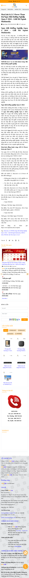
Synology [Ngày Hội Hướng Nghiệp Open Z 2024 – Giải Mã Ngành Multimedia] (3, 513)
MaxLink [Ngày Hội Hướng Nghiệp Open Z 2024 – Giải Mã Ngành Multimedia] (6, 230)
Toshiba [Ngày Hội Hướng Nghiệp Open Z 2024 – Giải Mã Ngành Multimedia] (7, 513)
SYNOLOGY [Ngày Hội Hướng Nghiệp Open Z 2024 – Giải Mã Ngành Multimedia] (12, 330)
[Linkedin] (12, 240)
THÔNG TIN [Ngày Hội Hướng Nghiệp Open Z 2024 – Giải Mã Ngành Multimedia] (18, 9)
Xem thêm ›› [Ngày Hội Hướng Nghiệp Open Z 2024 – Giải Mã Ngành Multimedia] (5, 298)
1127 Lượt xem (21, 24)
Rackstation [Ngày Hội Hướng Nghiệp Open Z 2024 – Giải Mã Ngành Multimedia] (10, 333)
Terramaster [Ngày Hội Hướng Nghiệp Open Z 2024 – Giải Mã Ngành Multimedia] (7, 517)
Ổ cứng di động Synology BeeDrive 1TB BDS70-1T (21, 349)
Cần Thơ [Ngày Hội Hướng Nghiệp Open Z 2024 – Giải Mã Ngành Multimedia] (11, 234)
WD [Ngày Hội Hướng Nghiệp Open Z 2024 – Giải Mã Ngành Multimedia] (14, 513)
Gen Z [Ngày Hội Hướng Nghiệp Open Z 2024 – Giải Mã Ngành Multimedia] (18, 234)
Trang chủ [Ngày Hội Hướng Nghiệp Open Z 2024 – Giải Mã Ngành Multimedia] (3, 9)
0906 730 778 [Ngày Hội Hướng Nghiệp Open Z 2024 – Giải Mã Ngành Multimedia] (16, 1)
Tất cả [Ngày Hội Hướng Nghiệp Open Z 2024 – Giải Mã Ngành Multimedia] (5, 330)
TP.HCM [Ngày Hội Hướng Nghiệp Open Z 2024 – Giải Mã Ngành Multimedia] (6, 234)
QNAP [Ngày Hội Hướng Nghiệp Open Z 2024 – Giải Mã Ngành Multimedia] (2, 517)
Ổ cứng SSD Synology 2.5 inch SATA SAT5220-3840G (8, 349)
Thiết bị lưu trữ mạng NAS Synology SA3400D (8, 366)
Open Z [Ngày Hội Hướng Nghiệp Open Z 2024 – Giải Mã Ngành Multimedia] (15, 234)
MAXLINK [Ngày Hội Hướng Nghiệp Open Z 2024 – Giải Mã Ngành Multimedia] (10, 9)
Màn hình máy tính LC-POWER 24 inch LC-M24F (7, 383)
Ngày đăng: (4, 24)
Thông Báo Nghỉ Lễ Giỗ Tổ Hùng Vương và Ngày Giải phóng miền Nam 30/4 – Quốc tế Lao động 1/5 (14, 263)
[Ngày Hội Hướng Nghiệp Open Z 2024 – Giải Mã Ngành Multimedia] (6, 240)
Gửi (25, 319)
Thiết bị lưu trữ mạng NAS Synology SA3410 (21, 366)
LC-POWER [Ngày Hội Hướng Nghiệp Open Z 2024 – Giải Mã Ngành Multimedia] (12, 230)
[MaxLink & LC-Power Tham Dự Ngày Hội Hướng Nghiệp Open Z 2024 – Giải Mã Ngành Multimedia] (14, 5)
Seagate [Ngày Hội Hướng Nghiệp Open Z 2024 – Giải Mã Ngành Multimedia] (11, 513)
